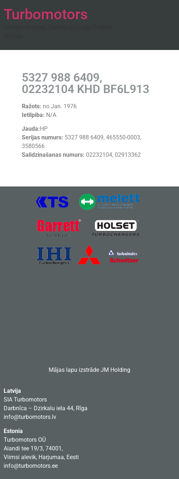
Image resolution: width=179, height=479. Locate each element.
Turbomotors (46, 14)
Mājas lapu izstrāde (74, 369)
